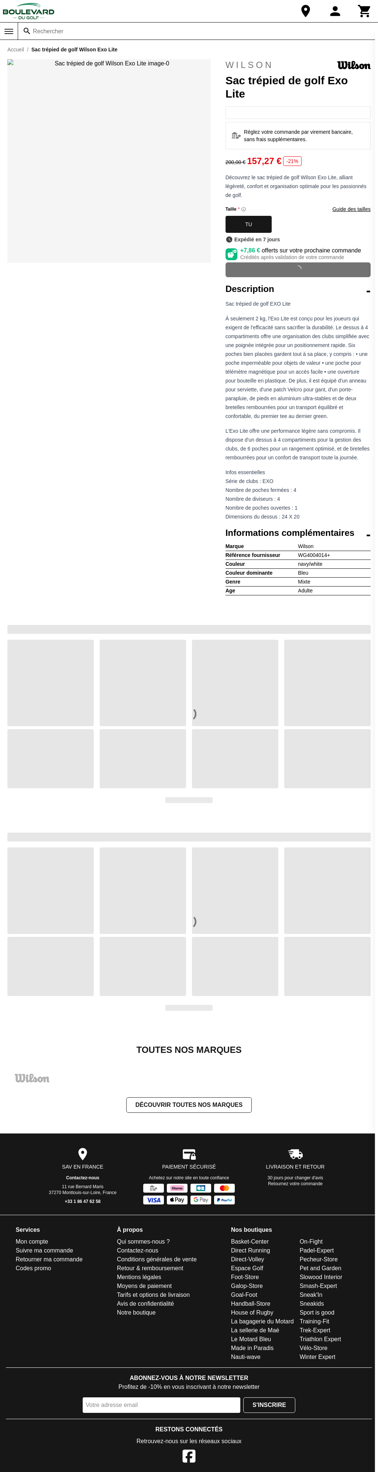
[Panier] (364, 11)
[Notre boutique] (305, 11)
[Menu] (9, 31)
